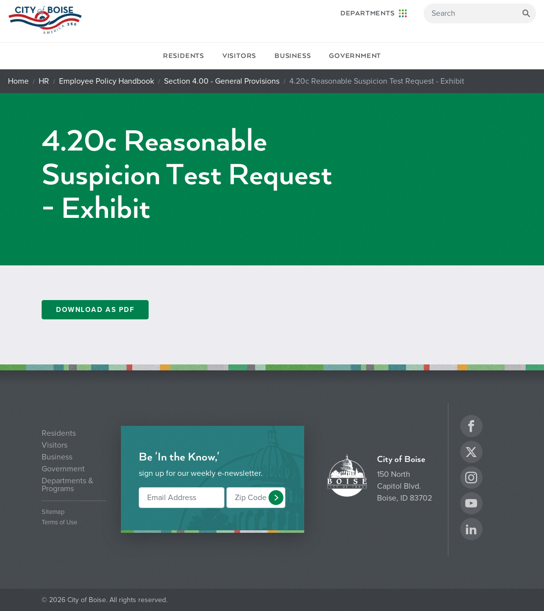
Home (18, 81)
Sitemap (53, 512)
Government (355, 56)
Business (292, 56)
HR (44, 81)
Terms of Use (59, 522)
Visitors (239, 56)
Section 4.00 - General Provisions (221, 81)
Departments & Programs (67, 485)
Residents (183, 56)
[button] (276, 497)
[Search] (480, 13)
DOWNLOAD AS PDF (95, 310)
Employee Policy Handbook (106, 81)
